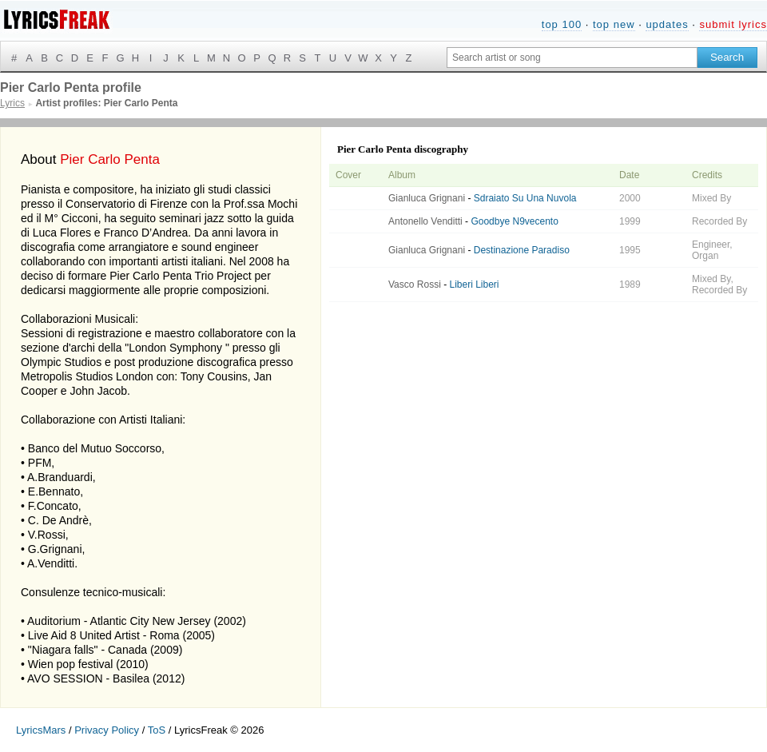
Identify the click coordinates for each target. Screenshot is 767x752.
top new (614, 24)
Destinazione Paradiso (522, 250)
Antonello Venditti (425, 221)
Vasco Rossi (414, 284)
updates (667, 24)
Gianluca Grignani (426, 198)
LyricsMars (41, 730)
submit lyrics (733, 24)
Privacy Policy (106, 730)
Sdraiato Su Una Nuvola (525, 198)
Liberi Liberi (474, 284)
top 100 (562, 24)
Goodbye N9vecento (514, 221)
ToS (156, 730)
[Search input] (572, 57)
